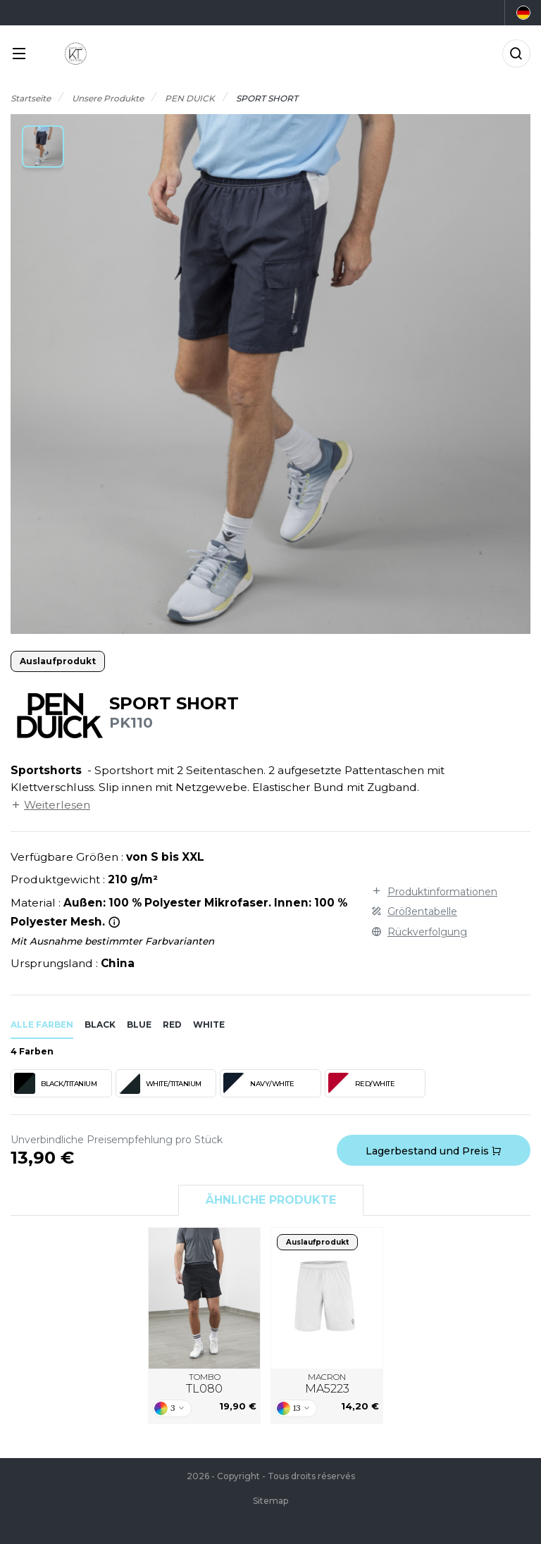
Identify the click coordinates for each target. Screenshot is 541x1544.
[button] (43, 146)
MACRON (327, 1384)
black (100, 1024)
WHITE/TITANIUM (160, 1083)
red (172, 1024)
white (209, 1024)
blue (139, 1024)
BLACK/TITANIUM (55, 1083)
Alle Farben (42, 1024)
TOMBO (204, 1384)
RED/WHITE (361, 1083)
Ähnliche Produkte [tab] (271, 1200)
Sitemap (270, 1500)
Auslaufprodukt (58, 661)
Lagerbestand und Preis (434, 1151)
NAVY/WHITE (258, 1083)
